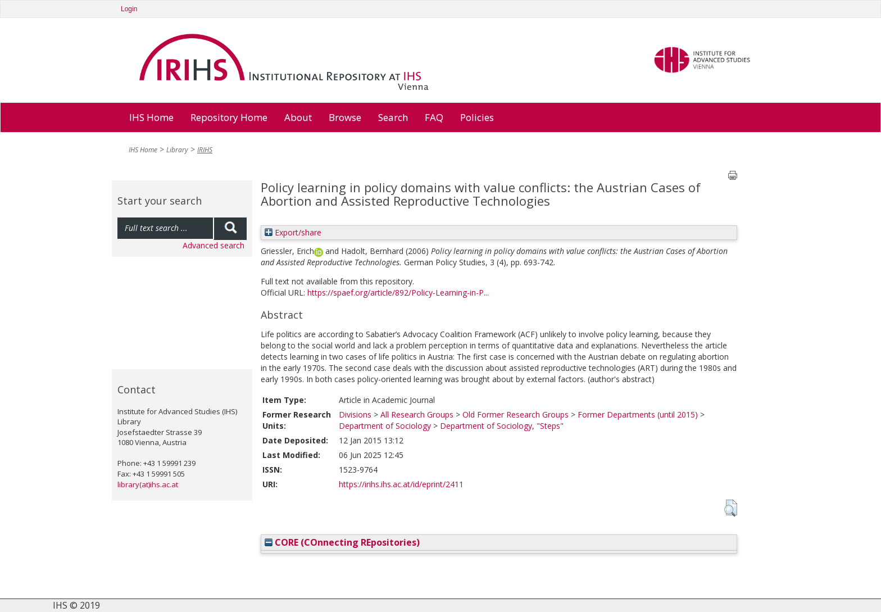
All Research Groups (416, 414)
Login (129, 9)
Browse (345, 117)
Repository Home (228, 117)
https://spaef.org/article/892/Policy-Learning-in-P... (398, 292)
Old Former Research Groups (515, 414)
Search (393, 117)
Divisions (355, 414)
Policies (477, 117)
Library (177, 150)
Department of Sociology (385, 425)
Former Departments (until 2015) (638, 414)
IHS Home (151, 117)
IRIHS (204, 150)
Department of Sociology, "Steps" (502, 425)
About (298, 117)
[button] (730, 508)
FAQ (434, 117)
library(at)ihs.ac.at (147, 484)
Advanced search (213, 245)
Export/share (293, 232)
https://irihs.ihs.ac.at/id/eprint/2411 (401, 484)
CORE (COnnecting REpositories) (342, 542)
